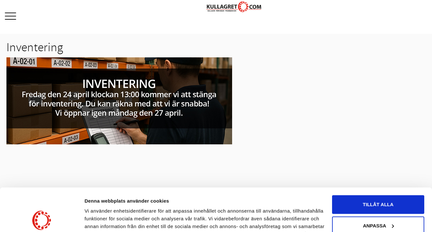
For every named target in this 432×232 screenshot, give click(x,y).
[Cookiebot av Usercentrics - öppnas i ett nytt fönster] (42, 219)
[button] (10, 16)
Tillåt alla (378, 164)
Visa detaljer (98, 219)
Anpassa (378, 185)
